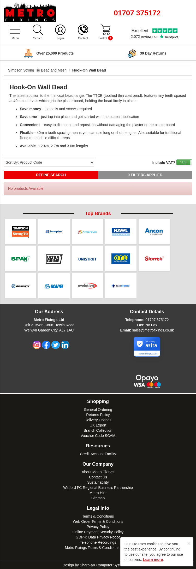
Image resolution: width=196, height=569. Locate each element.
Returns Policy (98, 415)
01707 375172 (157, 320)
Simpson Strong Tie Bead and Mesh (37, 70)
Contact (83, 38)
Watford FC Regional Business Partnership (98, 487)
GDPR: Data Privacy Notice (98, 537)
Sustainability (98, 482)
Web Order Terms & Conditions (98, 521)
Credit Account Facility (98, 454)
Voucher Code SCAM (98, 436)
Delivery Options (98, 420)
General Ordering (98, 409)
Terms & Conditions (98, 516)
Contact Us (98, 477)
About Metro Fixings (98, 472)
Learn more (153, 560)
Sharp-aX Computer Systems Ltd (106, 565)
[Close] (189, 543)
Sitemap (98, 498)
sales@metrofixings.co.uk (153, 330)
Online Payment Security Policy (98, 532)
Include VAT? (163, 163)
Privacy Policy (98, 527)
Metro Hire (98, 493)
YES (183, 162)
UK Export (98, 425)
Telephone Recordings (98, 542)
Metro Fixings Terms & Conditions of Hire (98, 548)
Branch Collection (98, 430)
